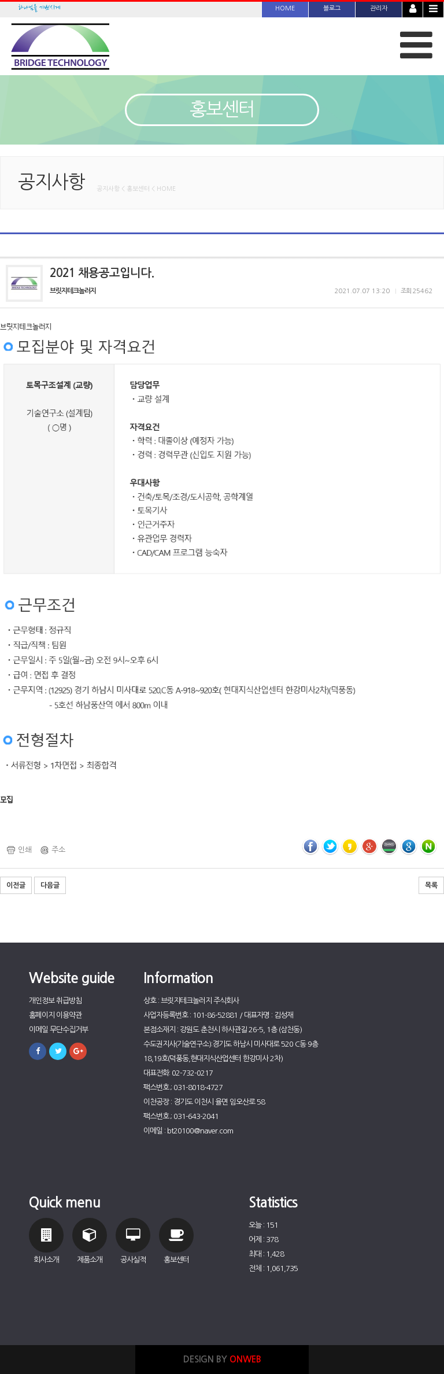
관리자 (378, 8)
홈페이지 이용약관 (55, 1015)
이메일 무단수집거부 (58, 1029)
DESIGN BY (222, 1359)
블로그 (332, 8)
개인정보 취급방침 (55, 1000)
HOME (285, 8)
